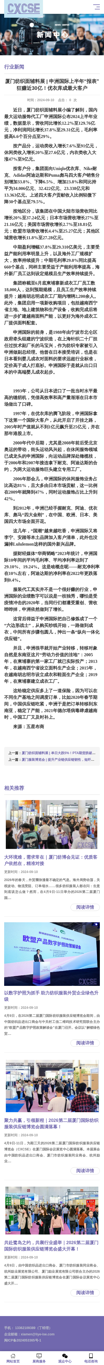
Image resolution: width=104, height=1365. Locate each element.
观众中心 (65, 1358)
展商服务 (39, 1358)
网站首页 (13, 1358)
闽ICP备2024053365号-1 (22, 1340)
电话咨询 (91, 1358)
